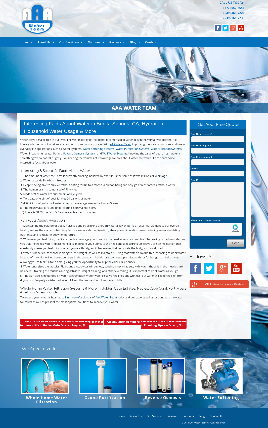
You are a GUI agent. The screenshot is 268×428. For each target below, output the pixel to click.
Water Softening (221, 398)
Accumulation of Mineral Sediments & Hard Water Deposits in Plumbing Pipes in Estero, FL (147, 324)
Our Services (68, 42)
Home (25, 42)
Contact (150, 42)
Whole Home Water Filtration (46, 400)
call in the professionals (77, 298)
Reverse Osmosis (163, 398)
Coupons (94, 42)
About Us (44, 42)
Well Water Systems (114, 154)
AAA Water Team (120, 145)
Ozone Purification (104, 398)
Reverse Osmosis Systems (79, 154)
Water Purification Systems (133, 149)
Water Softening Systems (98, 149)
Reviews (115, 42)
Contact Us (217, 417)
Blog (133, 42)
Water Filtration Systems (166, 149)
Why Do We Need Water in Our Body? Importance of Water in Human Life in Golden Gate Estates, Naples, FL (61, 324)
